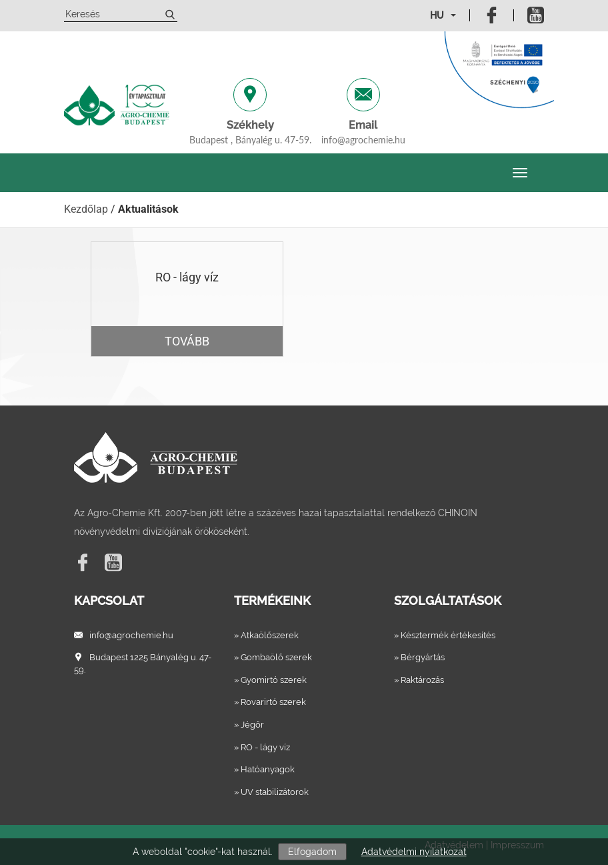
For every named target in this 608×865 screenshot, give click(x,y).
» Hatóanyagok (264, 769)
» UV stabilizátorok (271, 792)
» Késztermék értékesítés (444, 635)
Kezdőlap (86, 209)
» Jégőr (249, 725)
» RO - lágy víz (262, 747)
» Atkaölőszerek (266, 635)
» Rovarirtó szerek (270, 702)
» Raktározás (419, 680)
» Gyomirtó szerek (270, 680)
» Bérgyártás (419, 657)
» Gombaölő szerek (273, 657)
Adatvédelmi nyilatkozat (414, 851)
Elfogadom (312, 851)
